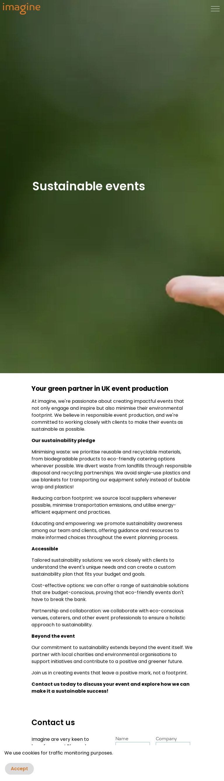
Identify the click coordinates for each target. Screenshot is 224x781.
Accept (19, 770)
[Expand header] (215, 8)
